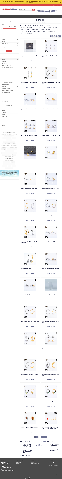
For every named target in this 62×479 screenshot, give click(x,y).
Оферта (3, 125)
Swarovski (4, 134)
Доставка (4, 112)
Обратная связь (54, 10)
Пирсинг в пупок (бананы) (7, 67)
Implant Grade (9, 132)
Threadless (10, 134)
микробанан (14, 145)
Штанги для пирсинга (6, 80)
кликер (4, 145)
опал (4, 154)
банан (6, 136)
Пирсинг (10, 59)
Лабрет (15, 134)
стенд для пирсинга (9, 156)
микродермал (4, 147)
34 (42, 437)
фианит (13, 162)
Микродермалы (5, 84)
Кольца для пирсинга (6, 73)
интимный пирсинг (7, 143)
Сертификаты (4, 120)
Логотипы (4, 123)
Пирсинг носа (5, 69)
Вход (50, 5)
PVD (14, 132)
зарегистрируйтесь (30, 60)
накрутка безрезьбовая (12, 149)
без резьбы (12, 136)
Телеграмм (53, 11)
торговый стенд (7, 162)
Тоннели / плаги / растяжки (7, 90)
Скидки (3, 114)
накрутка (4, 149)
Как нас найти (41, 10)
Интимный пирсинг (6, 88)
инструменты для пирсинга (9, 141)
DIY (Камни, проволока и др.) (8, 96)
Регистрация (56, 5)
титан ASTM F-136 (10, 158)
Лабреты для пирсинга (7, 75)
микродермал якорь (13, 147)
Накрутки (10, 86)
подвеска (9, 154)
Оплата (3, 110)
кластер (14, 143)
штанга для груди (10, 167)
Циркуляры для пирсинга (7, 82)
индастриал (10, 139)
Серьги (3, 99)
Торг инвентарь (5, 101)
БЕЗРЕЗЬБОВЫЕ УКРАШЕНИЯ (8, 65)
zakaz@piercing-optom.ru (43, 11)
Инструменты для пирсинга (7, 94)
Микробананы (5, 78)
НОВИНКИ (4, 61)
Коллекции (10, 63)
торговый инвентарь (9, 160)
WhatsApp (53, 12)
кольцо (8, 145)
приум (14, 154)
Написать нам (4, 116)
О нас (3, 108)
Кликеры (4, 71)
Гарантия (3, 118)
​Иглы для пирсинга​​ (6, 92)
